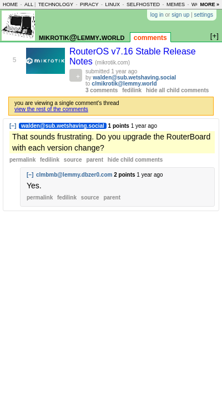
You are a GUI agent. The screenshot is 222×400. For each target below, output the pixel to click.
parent (94, 160)
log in (157, 15)
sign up (180, 15)
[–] (12, 126)
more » (209, 4)
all (28, 4)
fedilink (132, 90)
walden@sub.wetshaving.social (134, 77)
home (10, 4)
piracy (89, 4)
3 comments (101, 90)
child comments (135, 160)
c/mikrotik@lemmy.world (124, 84)
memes (176, 4)
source (73, 160)
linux (112, 4)
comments (150, 38)
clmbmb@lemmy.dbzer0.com (74, 175)
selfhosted (143, 4)
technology (55, 4)
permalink (22, 160)
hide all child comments (177, 90)
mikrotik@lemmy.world (81, 37)
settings (203, 15)
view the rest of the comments (51, 109)
